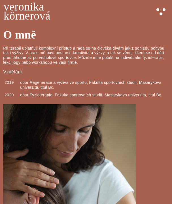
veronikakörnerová (27, 11)
